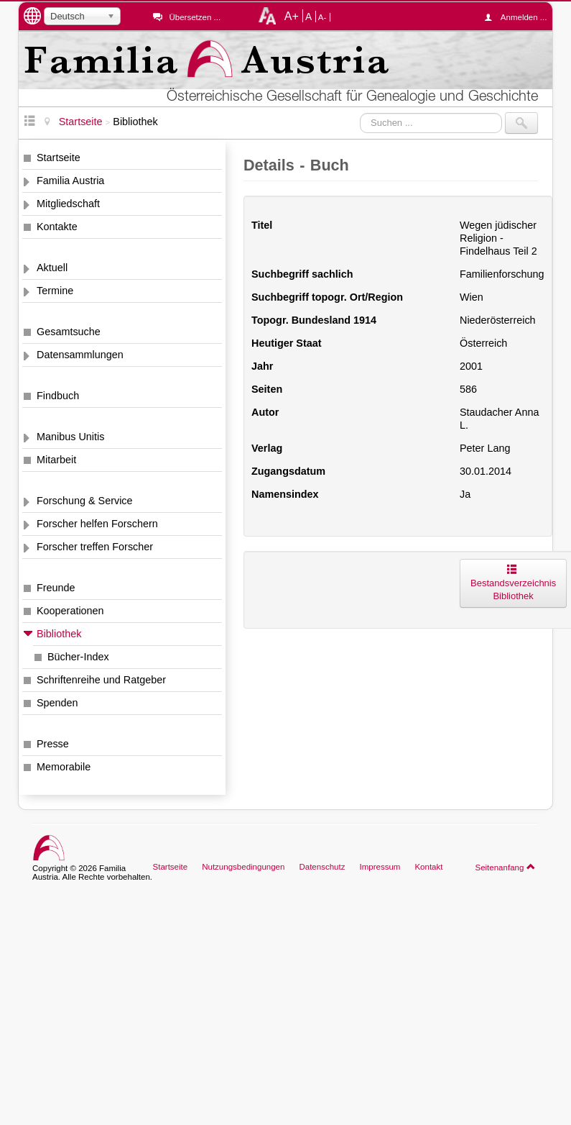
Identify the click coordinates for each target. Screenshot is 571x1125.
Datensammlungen (80, 354)
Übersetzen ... (194, 17)
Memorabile (63, 767)
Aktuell (52, 267)
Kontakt (428, 866)
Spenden (57, 703)
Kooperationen (70, 610)
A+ (291, 15)
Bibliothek (59, 633)
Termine (55, 290)
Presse (53, 744)
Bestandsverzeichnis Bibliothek (513, 583)
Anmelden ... (519, 17)
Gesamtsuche (69, 331)
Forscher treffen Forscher (95, 546)
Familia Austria (70, 180)
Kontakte (57, 226)
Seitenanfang (505, 867)
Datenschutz (322, 866)
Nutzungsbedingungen (243, 866)
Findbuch (58, 395)
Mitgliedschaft (68, 203)
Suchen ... (360, 112)
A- (322, 17)
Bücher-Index (78, 656)
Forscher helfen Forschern (97, 523)
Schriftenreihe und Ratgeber (101, 680)
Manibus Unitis (70, 436)
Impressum (379, 866)
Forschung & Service (85, 500)
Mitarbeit (56, 459)
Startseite (58, 157)
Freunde (56, 587)
